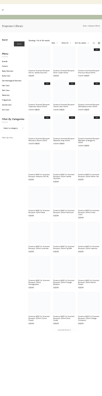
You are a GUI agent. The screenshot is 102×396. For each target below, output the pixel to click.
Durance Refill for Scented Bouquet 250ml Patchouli (63, 211)
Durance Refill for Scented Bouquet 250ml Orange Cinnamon (88, 318)
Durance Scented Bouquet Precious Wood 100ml (88, 71)
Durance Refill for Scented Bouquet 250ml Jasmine (88, 247)
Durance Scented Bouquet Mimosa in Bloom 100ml (39, 139)
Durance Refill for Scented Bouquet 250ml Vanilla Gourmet (63, 176)
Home (85, 26)
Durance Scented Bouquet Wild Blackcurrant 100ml (88, 105)
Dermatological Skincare (11, 81)
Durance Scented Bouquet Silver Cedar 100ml (64, 71)
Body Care (6, 76)
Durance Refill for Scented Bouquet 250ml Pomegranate (39, 282)
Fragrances (6, 100)
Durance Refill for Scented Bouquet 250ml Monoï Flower (88, 282)
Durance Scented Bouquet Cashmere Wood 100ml (39, 105)
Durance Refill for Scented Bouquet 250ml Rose (39, 211)
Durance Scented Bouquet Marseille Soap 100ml (64, 139)
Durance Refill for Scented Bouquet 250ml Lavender (39, 247)
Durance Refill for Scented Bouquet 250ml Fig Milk (63, 247)
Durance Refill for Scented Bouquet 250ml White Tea (88, 175)
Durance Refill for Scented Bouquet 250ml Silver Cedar (63, 318)
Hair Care (5, 85)
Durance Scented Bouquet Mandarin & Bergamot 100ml (88, 140)
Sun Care (5, 110)
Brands (4, 61)
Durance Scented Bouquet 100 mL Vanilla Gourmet (39, 71)
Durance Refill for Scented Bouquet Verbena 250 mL (39, 175)
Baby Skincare (7, 71)
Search (5, 40)
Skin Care (5, 90)
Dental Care (6, 105)
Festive (5, 66)
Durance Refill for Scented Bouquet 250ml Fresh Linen (88, 212)
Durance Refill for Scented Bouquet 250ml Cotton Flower (39, 318)
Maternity (6, 95)
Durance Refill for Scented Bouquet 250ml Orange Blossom (63, 282)
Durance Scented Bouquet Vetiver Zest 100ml (64, 105)
